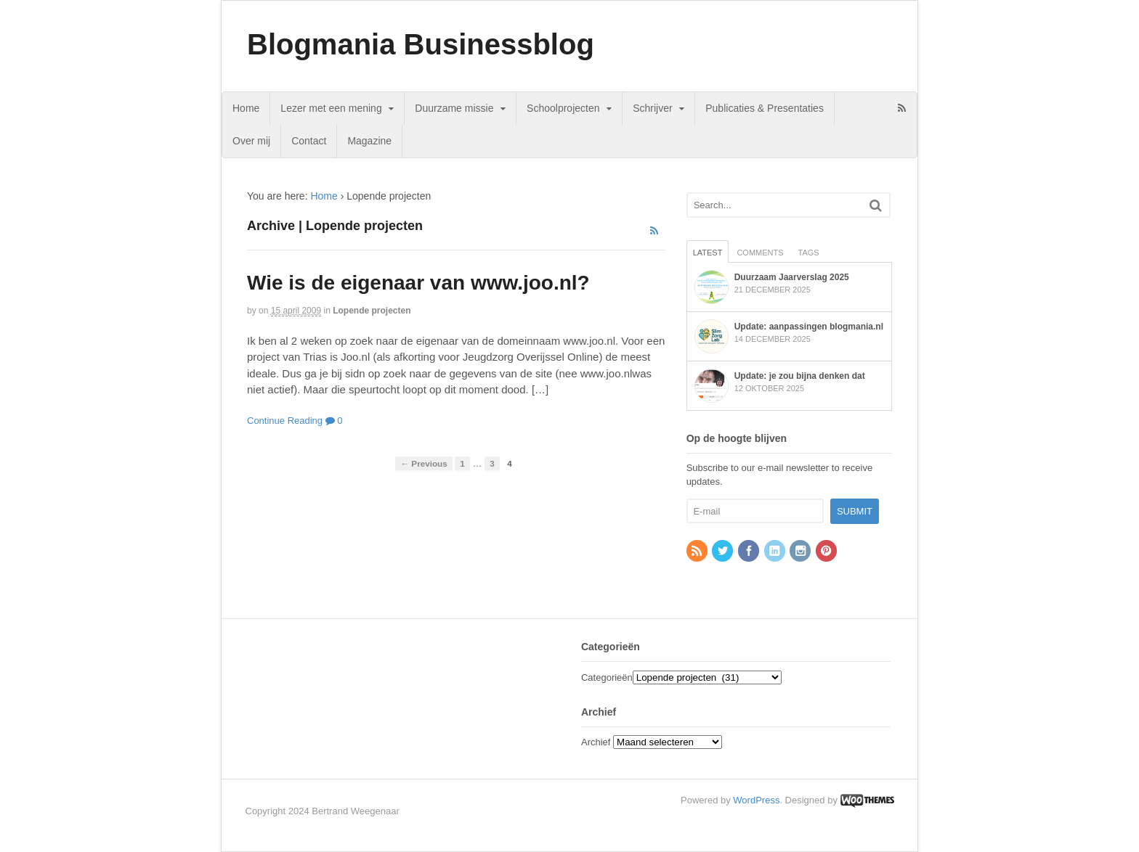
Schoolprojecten (563, 108)
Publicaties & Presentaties (764, 108)
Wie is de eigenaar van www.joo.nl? (418, 282)
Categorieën (607, 677)
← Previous (423, 463)
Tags (808, 252)
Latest (708, 252)
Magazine (369, 141)
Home (245, 108)
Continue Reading (285, 420)
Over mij (251, 141)
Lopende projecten (371, 311)
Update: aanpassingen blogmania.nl (808, 326)
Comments (760, 252)
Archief (595, 742)
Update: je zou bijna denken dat (799, 376)
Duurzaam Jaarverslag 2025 (791, 277)
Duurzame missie (454, 108)
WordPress (756, 800)
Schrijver (652, 108)
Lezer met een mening (330, 108)
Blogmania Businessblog (420, 44)
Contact (308, 141)
